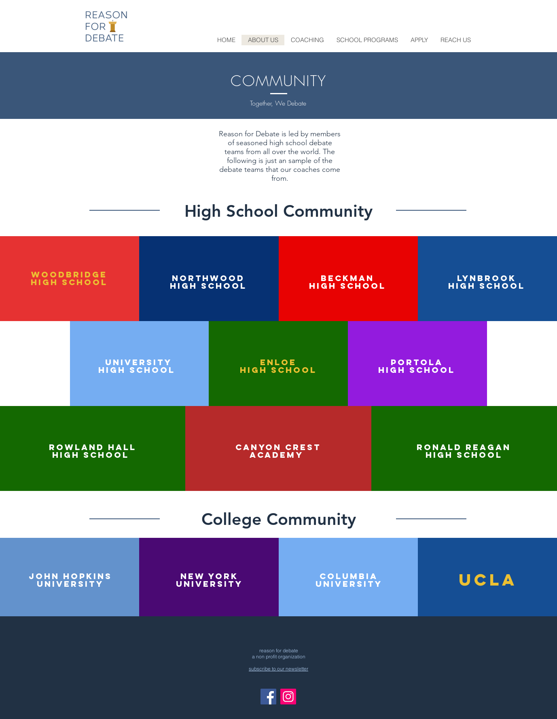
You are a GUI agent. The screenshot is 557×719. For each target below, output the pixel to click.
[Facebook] (268, 696)
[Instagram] (288, 696)
